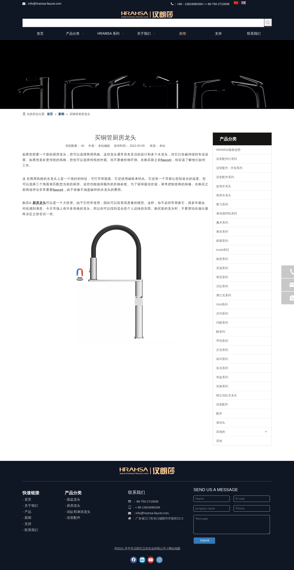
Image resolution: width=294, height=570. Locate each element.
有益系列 (222, 377)
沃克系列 (222, 350)
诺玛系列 (222, 359)
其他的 (220, 431)
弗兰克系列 (223, 295)
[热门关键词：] (268, 22)
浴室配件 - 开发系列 (229, 168)
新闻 (28, 517)
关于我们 (31, 505)
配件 (219, 413)
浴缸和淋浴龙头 (78, 512)
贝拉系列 (222, 286)
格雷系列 (222, 259)
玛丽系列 (222, 322)
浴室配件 (222, 404)
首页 (28, 499)
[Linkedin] (142, 559)
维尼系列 (222, 277)
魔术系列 (222, 222)
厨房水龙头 (223, 195)
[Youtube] (150, 559)
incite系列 (222, 249)
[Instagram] (159, 559)
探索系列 (222, 240)
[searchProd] (143, 23)
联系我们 (31, 530)
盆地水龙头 (223, 186)
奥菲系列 (222, 231)
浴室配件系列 (225, 177)
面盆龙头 (73, 499)
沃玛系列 (222, 313)
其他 (219, 440)
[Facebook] (133, 559)
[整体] (147, 74)
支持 (28, 524)
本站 (162, 145)
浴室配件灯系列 (226, 159)
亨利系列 (222, 340)
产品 (28, 512)
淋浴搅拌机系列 (226, 213)
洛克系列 (222, 368)
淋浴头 (220, 422)
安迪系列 (222, 268)
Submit (204, 540)
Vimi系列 (222, 304)
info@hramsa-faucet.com (45, 3)
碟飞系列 (222, 204)
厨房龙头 (73, 505)
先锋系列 (222, 386)
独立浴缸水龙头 (226, 395)
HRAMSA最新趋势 (228, 149)
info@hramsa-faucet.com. (153, 513)
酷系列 (220, 331)
